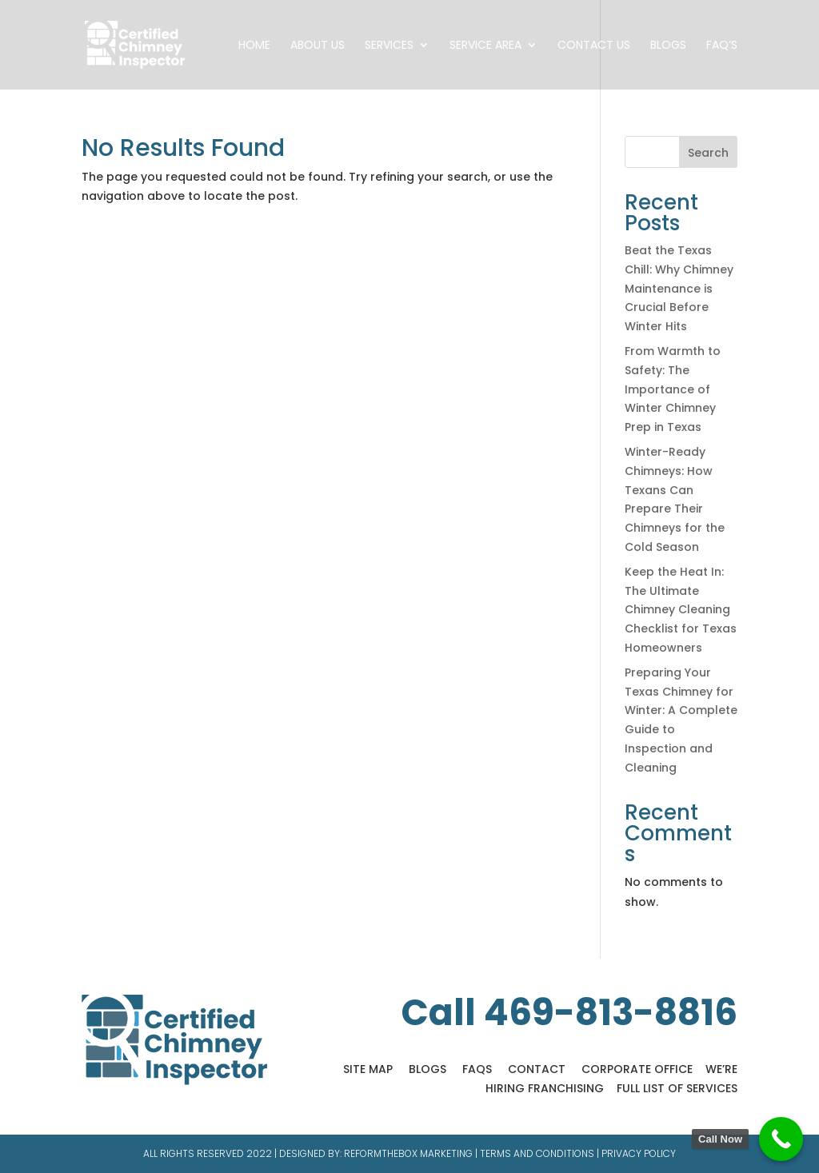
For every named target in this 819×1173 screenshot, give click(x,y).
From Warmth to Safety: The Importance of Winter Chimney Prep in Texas (673, 389)
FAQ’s (721, 46)
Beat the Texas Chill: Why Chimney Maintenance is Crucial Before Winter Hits (679, 288)
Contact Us (593, 46)
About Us (317, 46)
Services (389, 46)
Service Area (485, 46)
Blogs (668, 46)
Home (254, 46)
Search (708, 153)
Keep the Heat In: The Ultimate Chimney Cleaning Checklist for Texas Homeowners (681, 610)
